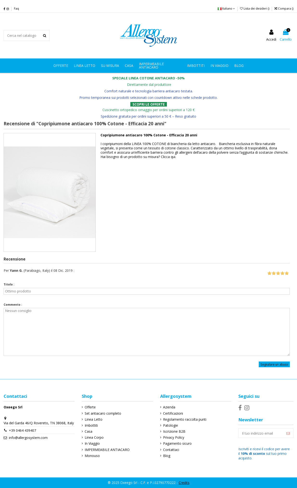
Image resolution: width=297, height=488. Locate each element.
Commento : (13, 305)
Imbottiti (91, 425)
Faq (16, 8)
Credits (184, 482)
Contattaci (171, 449)
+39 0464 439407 (22, 430)
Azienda (169, 407)
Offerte (90, 407)
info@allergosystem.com (28, 437)
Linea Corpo (94, 437)
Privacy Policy (173, 437)
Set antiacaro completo (103, 413)
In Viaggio (92, 443)
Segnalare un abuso (274, 364)
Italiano (226, 8)
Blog (166, 455)
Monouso (92, 455)
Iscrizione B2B (174, 431)
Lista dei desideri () (255, 8)
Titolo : (9, 284)
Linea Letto (93, 419)
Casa (88, 431)
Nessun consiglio (147, 332)
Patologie (170, 425)
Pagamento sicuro (177, 443)
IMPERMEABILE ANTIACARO (107, 449)
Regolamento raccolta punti (184, 419)
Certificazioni (173, 413)
